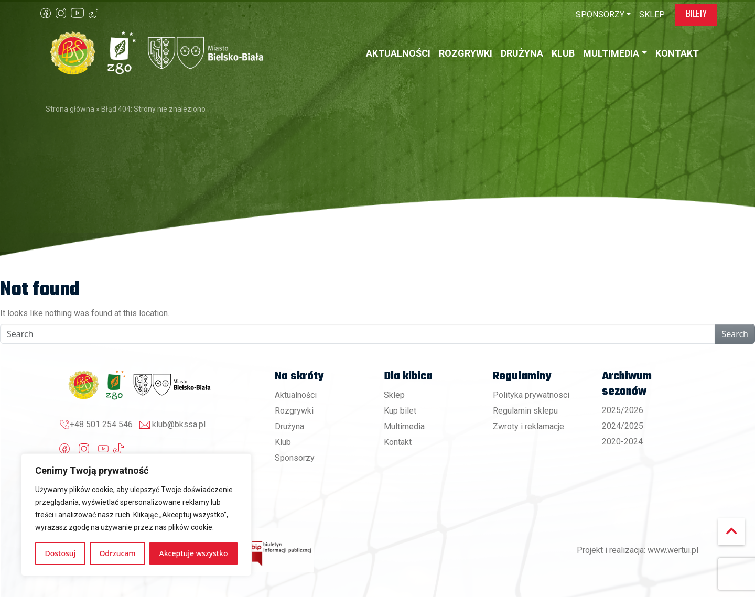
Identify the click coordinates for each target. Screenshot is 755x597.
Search (734, 334)
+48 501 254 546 (101, 424)
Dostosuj (60, 553)
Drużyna (289, 426)
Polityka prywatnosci (531, 395)
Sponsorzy (295, 458)
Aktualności (296, 395)
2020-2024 (622, 442)
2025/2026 (622, 410)
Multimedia (404, 426)
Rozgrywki (294, 411)
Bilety (696, 14)
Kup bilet (400, 411)
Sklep (394, 395)
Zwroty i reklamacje (528, 426)
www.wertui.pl (673, 550)
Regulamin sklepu (525, 411)
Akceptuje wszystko (193, 553)
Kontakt (398, 442)
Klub (283, 442)
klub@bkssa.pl (179, 424)
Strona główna (70, 109)
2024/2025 (622, 426)
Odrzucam (117, 553)
